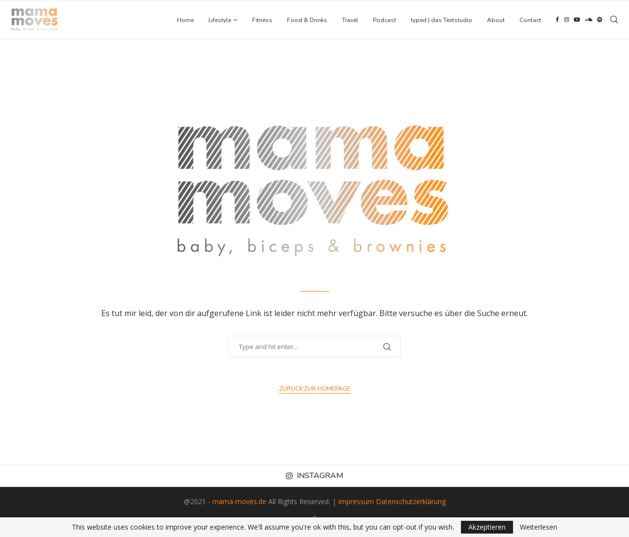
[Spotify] (599, 20)
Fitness (262, 20)
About (496, 20)
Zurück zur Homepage (314, 389)
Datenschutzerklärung (411, 501)
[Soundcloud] (588, 20)
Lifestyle (219, 20)
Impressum (356, 501)
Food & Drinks (307, 20)
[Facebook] (557, 20)
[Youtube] (577, 20)
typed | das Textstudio (441, 20)
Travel (350, 20)
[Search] (614, 20)
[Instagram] (566, 20)
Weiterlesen (538, 527)
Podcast (384, 20)
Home (185, 20)
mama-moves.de (239, 501)
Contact (530, 20)
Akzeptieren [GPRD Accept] (487, 527)
